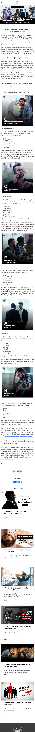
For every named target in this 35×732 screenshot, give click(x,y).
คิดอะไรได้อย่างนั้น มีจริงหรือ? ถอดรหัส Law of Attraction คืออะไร (16, 512)
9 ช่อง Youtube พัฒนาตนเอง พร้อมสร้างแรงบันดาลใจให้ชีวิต (17, 627)
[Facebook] (14, 482)
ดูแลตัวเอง (20, 471)
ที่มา (3, 463)
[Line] (20, 482)
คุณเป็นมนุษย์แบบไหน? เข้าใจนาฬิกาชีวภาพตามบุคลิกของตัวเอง (17, 665)
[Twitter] (17, 482)
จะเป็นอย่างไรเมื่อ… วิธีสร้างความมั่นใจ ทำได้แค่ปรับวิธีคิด (17, 703)
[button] (2, 2)
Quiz (14, 471)
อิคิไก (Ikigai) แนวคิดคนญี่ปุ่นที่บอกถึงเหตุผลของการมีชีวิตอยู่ (16, 589)
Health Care (5, 601)
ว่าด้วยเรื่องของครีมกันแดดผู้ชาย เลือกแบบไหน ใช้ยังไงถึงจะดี (17, 551)
